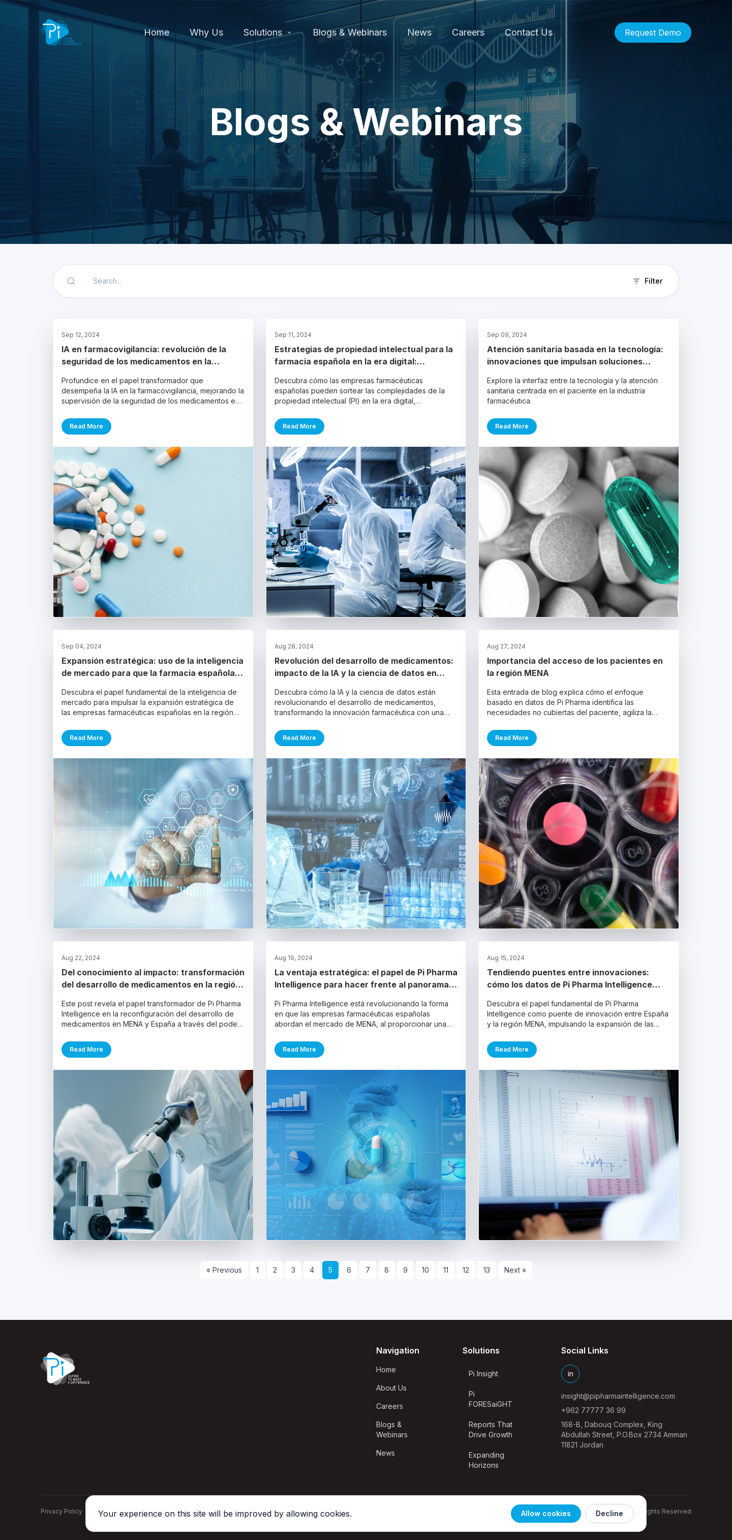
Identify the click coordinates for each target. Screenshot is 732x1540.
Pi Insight (483, 1373)
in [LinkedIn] (570, 1373)
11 (445, 1270)
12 (466, 1270)
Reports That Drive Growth (490, 1429)
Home (156, 32)
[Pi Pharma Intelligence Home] (61, 32)
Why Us (206, 32)
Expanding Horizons (486, 1460)
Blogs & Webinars (350, 32)
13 (486, 1270)
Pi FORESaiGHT (490, 1399)
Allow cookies (546, 1513)
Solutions (267, 32)
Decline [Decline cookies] (609, 1513)
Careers (468, 32)
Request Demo (653, 32)
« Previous (224, 1270)
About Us (391, 1387)
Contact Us (529, 32)
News (419, 32)
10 (425, 1270)
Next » (515, 1270)
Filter (647, 280)
